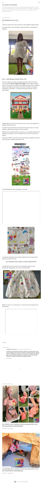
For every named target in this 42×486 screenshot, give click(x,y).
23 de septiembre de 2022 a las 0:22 (24, 349)
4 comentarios (10, 473)
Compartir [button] (4, 342)
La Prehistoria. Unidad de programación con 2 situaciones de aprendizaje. (20, 470)
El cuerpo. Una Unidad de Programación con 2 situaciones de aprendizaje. (20, 425)
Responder (9, 358)
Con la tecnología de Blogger (21, 482)
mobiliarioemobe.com (11, 349)
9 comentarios (10, 428)
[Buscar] (39, 2)
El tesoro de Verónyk (9, 5)
